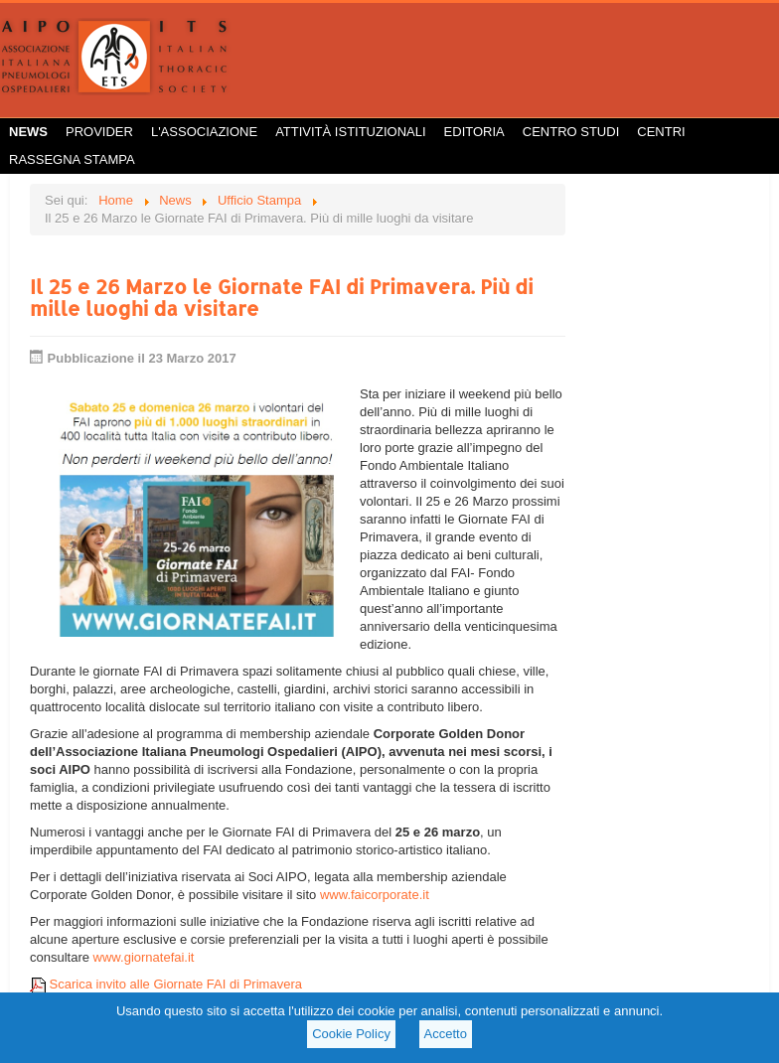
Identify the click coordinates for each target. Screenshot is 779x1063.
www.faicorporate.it (374, 894)
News (28, 131)
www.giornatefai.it (144, 957)
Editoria (474, 131)
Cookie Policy (351, 1033)
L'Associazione (204, 131)
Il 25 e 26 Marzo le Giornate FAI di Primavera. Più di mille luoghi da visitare (282, 297)
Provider (99, 131)
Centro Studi (571, 131)
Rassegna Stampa (72, 159)
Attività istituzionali (350, 131)
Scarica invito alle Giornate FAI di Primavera (166, 984)
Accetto (445, 1033)
